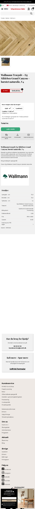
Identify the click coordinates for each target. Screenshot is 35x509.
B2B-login (5, 457)
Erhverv (4, 411)
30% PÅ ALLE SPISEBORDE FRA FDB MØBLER (17, 2)
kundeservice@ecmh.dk (17, 348)
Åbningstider (6, 427)
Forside (2, 18)
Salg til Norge (6, 414)
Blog (3, 443)
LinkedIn (6, 476)
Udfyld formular (17, 369)
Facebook (6, 468)
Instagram (6, 472)
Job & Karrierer (6, 430)
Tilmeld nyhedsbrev (8, 417)
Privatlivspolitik (6, 405)
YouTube (6, 480)
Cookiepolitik (6, 402)
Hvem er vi (5, 424)
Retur (3, 391)
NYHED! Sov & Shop (8, 386)
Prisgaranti (5, 432)
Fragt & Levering (7, 389)
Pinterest (6, 483)
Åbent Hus (5, 440)
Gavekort (4, 451)
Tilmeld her (9, 500)
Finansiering (5, 399)
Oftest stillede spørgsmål (9, 394)
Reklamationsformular (8, 409)
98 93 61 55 (17, 346)
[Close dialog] (33, 489)
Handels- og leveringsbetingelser (12, 397)
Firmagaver (5, 459)
